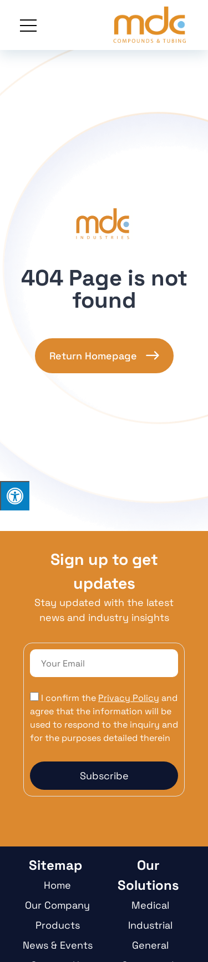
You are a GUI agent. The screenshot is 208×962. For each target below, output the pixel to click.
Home (57, 885)
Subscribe (104, 775)
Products (57, 925)
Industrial (150, 925)
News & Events (58, 945)
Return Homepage (93, 355)
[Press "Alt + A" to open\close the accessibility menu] (14, 495)
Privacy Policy (128, 698)
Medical (150, 905)
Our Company (57, 905)
